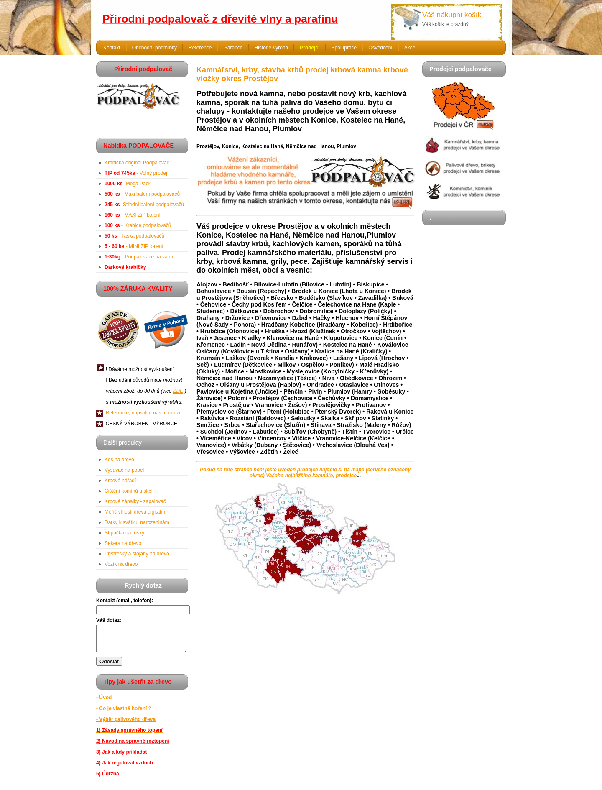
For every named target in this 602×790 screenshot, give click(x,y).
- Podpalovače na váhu (139, 257)
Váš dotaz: (108, 620)
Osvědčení (380, 48)
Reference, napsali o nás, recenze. (144, 413)
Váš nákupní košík (451, 14)
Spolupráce (344, 48)
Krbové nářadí (120, 480)
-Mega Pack (128, 184)
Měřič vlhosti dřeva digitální (135, 512)
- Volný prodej (136, 173)
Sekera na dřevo (123, 543)
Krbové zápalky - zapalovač (135, 501)
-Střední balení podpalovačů (144, 204)
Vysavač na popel (124, 470)
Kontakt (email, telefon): (124, 600)
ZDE (178, 391)
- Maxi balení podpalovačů (142, 194)
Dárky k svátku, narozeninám (137, 522)
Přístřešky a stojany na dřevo (137, 554)
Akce (410, 48)
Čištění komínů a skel (129, 491)
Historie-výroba (271, 48)
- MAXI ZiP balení (133, 215)
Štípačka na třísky (124, 533)
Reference (200, 48)
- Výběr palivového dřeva (126, 724)
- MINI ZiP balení (134, 246)
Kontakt (111, 48)
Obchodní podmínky (154, 48)
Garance (232, 48)
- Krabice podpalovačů (138, 225)
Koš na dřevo (119, 460)
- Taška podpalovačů (134, 236)
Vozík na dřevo (121, 564)
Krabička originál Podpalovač (137, 163)
